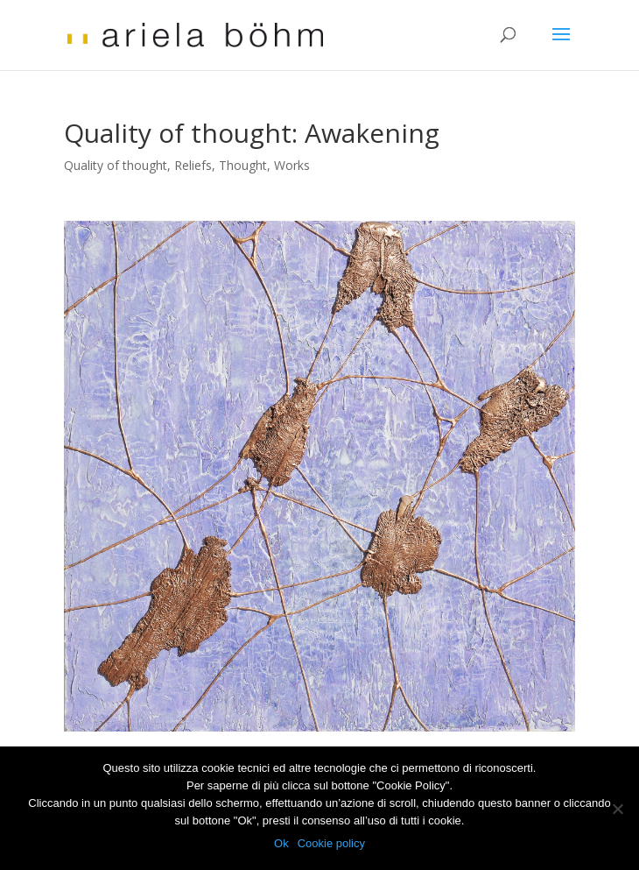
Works (292, 165)
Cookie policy (331, 843)
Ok (281, 843)
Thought (243, 165)
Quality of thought (115, 165)
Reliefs (193, 165)
